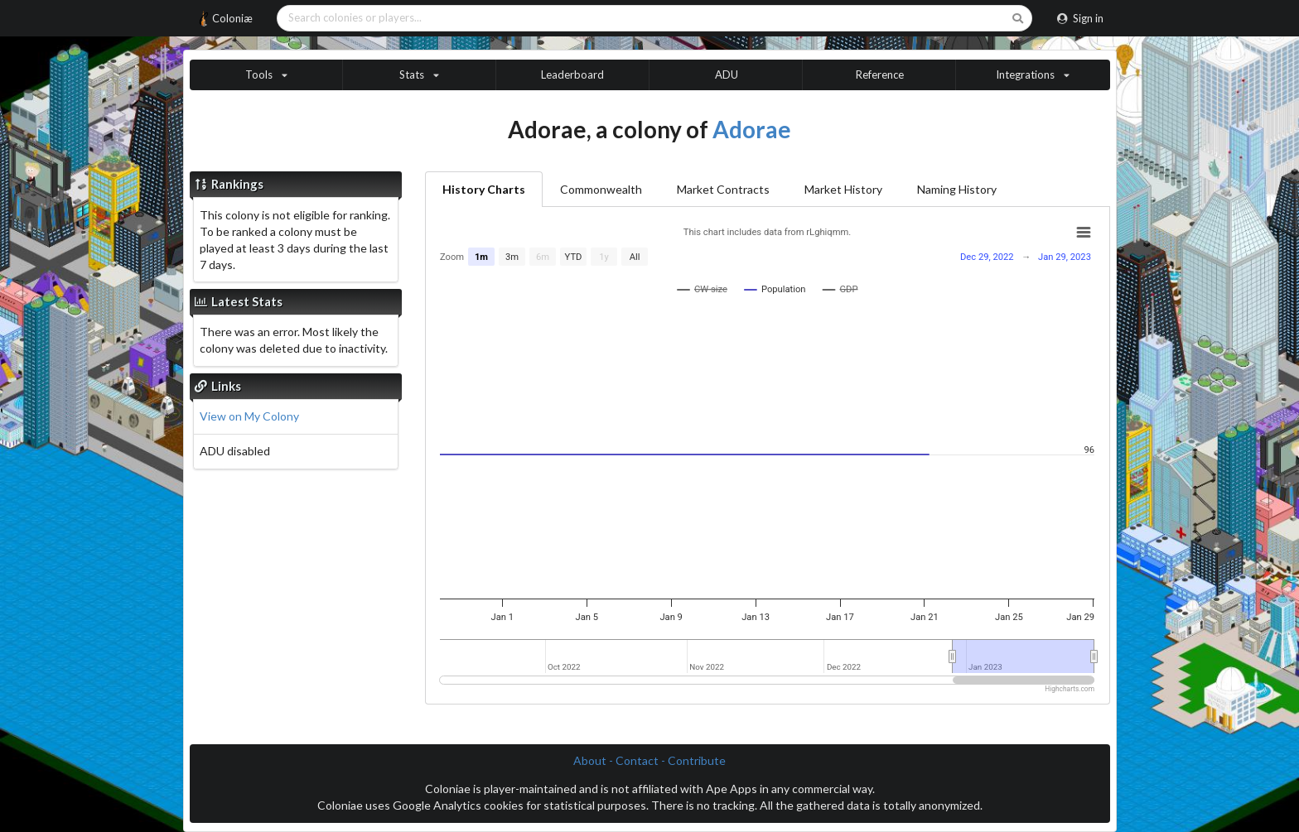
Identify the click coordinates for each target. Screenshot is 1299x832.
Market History (843, 189)
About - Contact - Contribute (649, 760)
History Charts (483, 189)
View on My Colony (249, 416)
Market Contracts (723, 189)
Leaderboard (572, 74)
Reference (880, 74)
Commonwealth (601, 189)
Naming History (957, 189)
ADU (726, 74)
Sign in (1079, 18)
